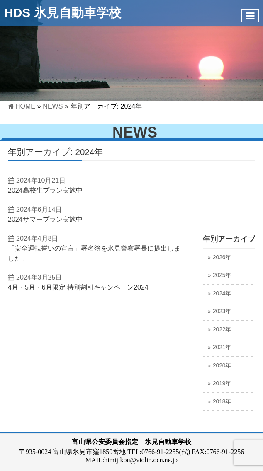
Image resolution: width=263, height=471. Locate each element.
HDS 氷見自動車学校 (62, 12)
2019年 (222, 383)
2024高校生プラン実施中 (45, 190)
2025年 (222, 275)
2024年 (222, 293)
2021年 (222, 347)
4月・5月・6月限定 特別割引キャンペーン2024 (78, 287)
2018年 (222, 402)
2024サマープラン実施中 (45, 219)
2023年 (222, 311)
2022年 (222, 329)
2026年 (222, 257)
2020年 (222, 365)
